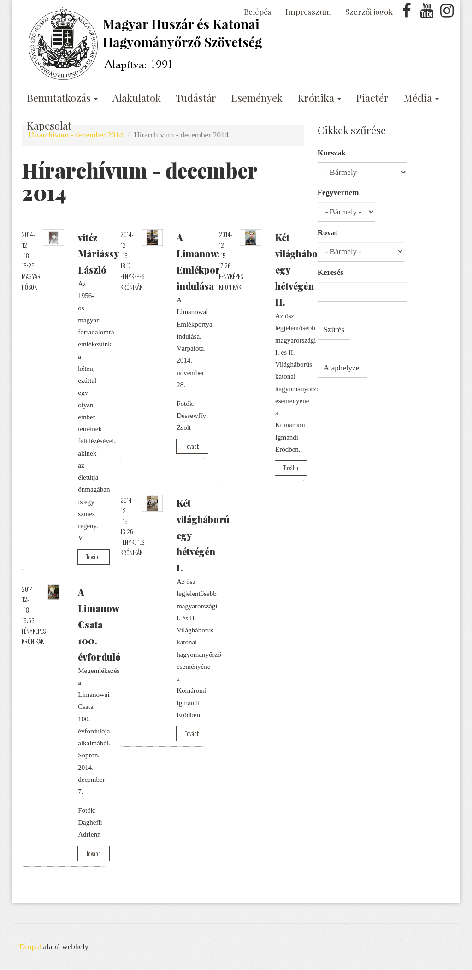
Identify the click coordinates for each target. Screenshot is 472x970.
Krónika (319, 98)
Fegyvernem (338, 192)
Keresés (330, 272)
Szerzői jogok (369, 11)
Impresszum (308, 11)
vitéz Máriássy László (98, 253)
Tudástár (196, 98)
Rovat (327, 232)
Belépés (257, 11)
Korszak (332, 153)
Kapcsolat (49, 125)
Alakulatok (136, 98)
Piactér (372, 98)
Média (421, 98)
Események (257, 98)
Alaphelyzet (342, 367)
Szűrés (334, 329)
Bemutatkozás (62, 98)
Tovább (93, 556)
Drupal (30, 946)
